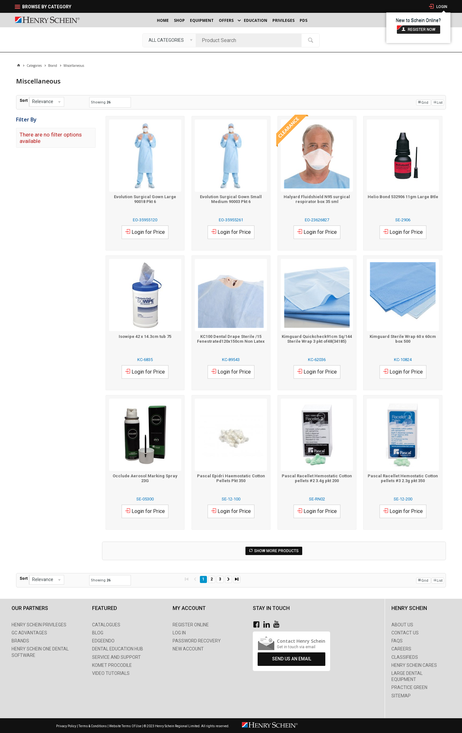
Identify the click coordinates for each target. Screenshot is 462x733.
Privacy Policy (66, 726)
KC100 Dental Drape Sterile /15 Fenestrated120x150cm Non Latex (231, 339)
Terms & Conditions (93, 726)
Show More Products (276, 551)
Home (163, 20)
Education (255, 20)
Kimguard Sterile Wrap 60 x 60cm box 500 (403, 339)
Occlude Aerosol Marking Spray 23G (145, 478)
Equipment (202, 20)
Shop (179, 20)
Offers (226, 20)
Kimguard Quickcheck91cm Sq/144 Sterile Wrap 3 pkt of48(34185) (317, 339)
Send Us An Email (291, 658)
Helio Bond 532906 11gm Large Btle (403, 196)
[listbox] (169, 40)
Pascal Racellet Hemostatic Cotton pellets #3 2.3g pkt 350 (403, 478)
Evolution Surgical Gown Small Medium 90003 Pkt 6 (231, 199)
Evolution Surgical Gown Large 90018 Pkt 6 (145, 199)
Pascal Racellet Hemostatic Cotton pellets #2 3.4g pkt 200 (317, 478)
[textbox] (250, 40)
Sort (24, 100)
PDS (303, 20)
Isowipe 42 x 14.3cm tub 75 (145, 336)
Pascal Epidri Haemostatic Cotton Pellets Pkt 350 (231, 478)
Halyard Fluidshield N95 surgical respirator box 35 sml (317, 199)
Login (441, 6)
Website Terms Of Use (125, 726)
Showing (100, 102)
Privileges (283, 20)
